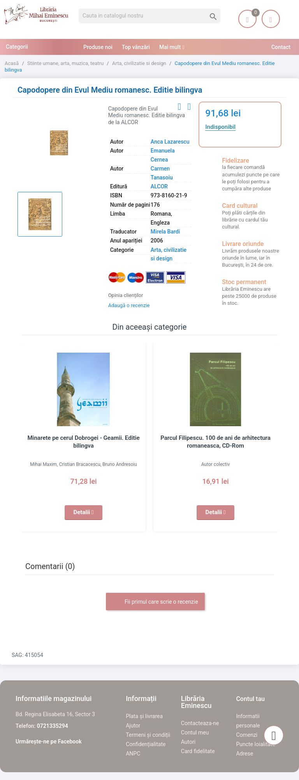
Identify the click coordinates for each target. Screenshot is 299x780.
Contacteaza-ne (200, 723)
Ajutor (133, 725)
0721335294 (52, 726)
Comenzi (246, 735)
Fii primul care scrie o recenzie (155, 602)
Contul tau (250, 699)
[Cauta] (149, 16)
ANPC (133, 753)
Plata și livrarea (144, 716)
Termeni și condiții (148, 735)
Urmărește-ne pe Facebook (49, 741)
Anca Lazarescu (170, 142)
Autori (188, 742)
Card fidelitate (198, 751)
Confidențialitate (145, 744)
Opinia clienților (125, 295)
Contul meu (195, 732)
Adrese (244, 753)
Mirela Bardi (165, 231)
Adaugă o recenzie (129, 305)
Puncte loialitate (255, 744)
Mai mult (170, 47)
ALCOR (159, 186)
